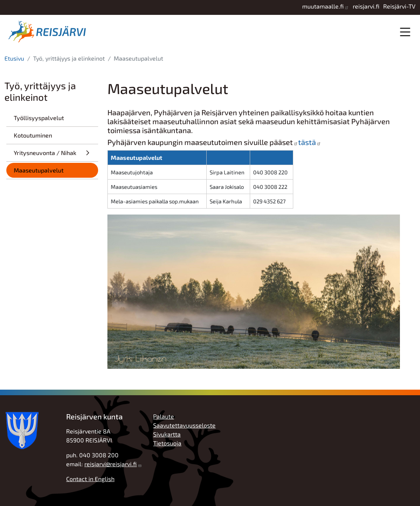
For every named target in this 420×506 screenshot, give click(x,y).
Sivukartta (167, 434)
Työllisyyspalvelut (39, 117)
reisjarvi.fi (366, 6)
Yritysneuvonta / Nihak (45, 152)
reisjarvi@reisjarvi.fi (110, 463)
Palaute (163, 416)
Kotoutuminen (33, 135)
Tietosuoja (167, 443)
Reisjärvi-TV (399, 6)
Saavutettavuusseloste (184, 425)
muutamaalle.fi (323, 6)
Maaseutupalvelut (39, 170)
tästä (307, 142)
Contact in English (90, 478)
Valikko (405, 31)
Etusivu (14, 58)
